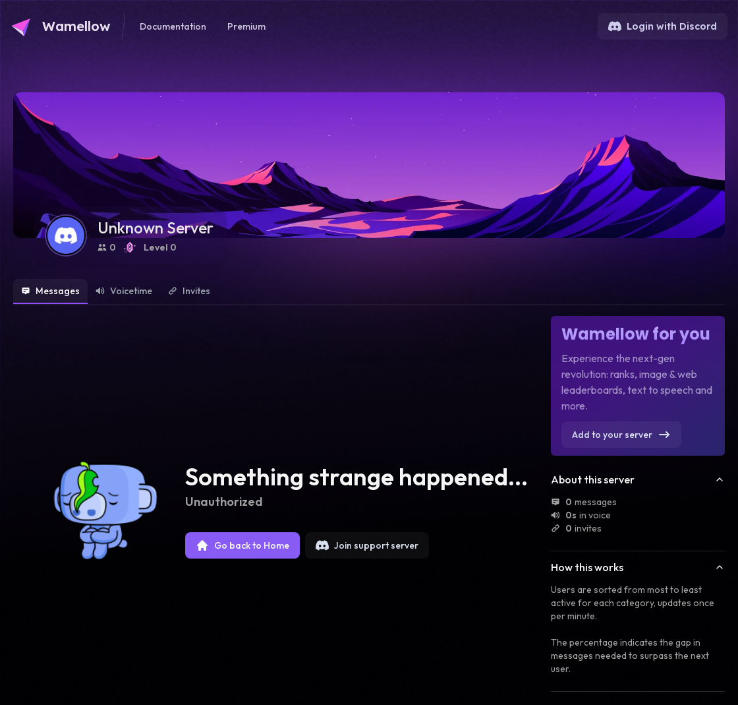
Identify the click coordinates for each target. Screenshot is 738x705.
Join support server (367, 545)
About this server (638, 479)
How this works (638, 567)
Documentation (173, 26)
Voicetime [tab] (124, 291)
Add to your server (621, 434)
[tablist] (369, 292)
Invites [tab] (189, 291)
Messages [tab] (50, 291)
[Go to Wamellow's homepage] (60, 26)
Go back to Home (242, 545)
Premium (246, 26)
